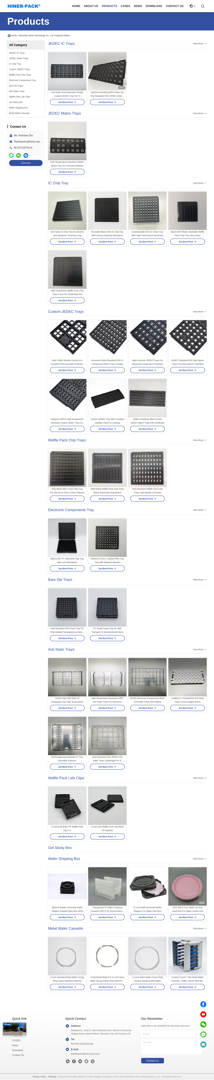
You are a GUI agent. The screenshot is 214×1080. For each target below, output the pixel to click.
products (109, 6)
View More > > (200, 43)
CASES (16, 1040)
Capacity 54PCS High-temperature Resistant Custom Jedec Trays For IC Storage (67, 423)
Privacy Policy (39, 1076)
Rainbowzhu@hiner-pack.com (30, 141)
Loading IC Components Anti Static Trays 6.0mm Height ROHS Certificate (187, 702)
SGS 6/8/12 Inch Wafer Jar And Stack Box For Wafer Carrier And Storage (187, 911)
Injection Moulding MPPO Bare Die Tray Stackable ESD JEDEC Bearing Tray (107, 96)
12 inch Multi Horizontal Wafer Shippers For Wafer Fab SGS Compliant (147, 911)
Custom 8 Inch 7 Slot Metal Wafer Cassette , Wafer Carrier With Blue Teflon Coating (187, 981)
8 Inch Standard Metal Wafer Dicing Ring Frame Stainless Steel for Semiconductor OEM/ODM (67, 981)
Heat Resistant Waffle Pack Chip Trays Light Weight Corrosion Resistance (147, 492)
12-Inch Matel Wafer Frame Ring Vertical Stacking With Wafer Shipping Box (147, 981)
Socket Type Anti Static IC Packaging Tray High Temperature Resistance (67, 702)
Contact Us (18, 1055)
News (15, 1045)
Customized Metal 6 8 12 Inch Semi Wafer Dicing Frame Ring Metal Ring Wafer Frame (107, 981)
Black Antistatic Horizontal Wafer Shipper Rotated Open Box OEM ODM (67, 911)
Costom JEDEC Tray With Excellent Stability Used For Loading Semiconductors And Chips (107, 423)
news (138, 6)
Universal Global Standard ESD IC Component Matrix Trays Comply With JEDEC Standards (107, 364)
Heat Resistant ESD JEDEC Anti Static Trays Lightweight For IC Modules (107, 760)
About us (17, 1030)
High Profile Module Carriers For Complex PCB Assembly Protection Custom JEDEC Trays (67, 364)
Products (17, 1035)
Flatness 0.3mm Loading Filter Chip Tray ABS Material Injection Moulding (107, 562)
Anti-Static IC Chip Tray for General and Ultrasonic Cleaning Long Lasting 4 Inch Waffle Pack (67, 235)
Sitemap (52, 1076)
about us (91, 6)
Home (76, 6)
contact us (175, 6)
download (154, 6)
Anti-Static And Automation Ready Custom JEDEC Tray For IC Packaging (67, 96)
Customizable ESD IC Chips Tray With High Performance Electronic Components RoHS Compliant (147, 235)
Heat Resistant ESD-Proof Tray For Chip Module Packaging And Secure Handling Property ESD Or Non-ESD (67, 632)
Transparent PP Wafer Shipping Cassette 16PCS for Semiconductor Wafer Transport (107, 911)
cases (125, 6)
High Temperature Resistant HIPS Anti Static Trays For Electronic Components (107, 702)
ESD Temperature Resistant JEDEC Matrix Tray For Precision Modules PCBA (67, 166)
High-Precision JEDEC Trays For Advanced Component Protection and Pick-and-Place (147, 364)
